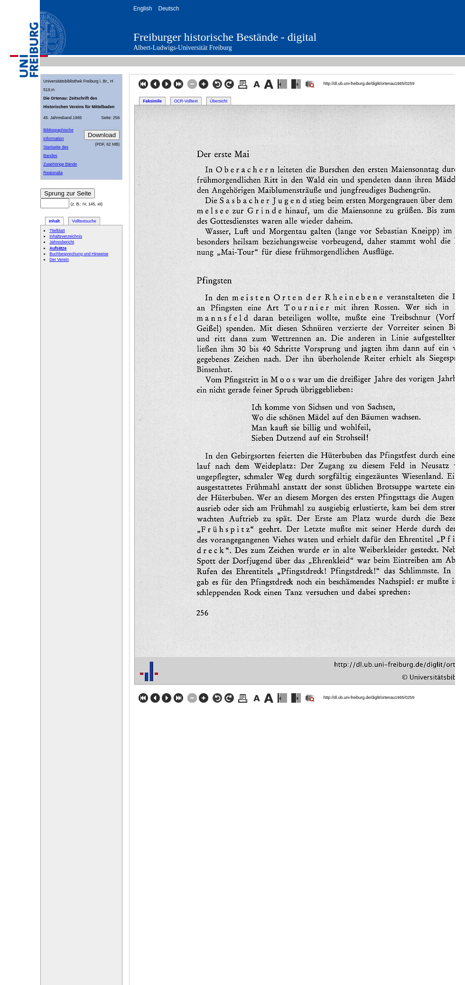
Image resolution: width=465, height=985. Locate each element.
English (142, 8)
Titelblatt (57, 230)
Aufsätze (57, 248)
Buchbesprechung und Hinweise (78, 253)
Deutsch (168, 8)
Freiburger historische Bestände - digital (224, 37)
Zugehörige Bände (60, 164)
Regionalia (53, 172)
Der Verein (59, 259)
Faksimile (152, 101)
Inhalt (54, 221)
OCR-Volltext (186, 101)
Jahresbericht (61, 242)
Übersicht (219, 101)
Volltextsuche (84, 221)
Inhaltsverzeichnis (65, 236)
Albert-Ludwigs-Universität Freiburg (182, 47)
